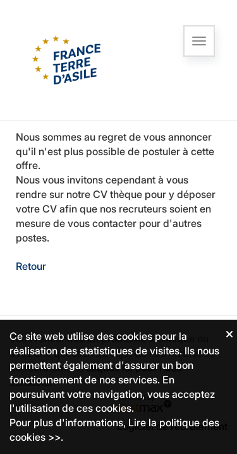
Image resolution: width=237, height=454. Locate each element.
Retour (31, 266)
